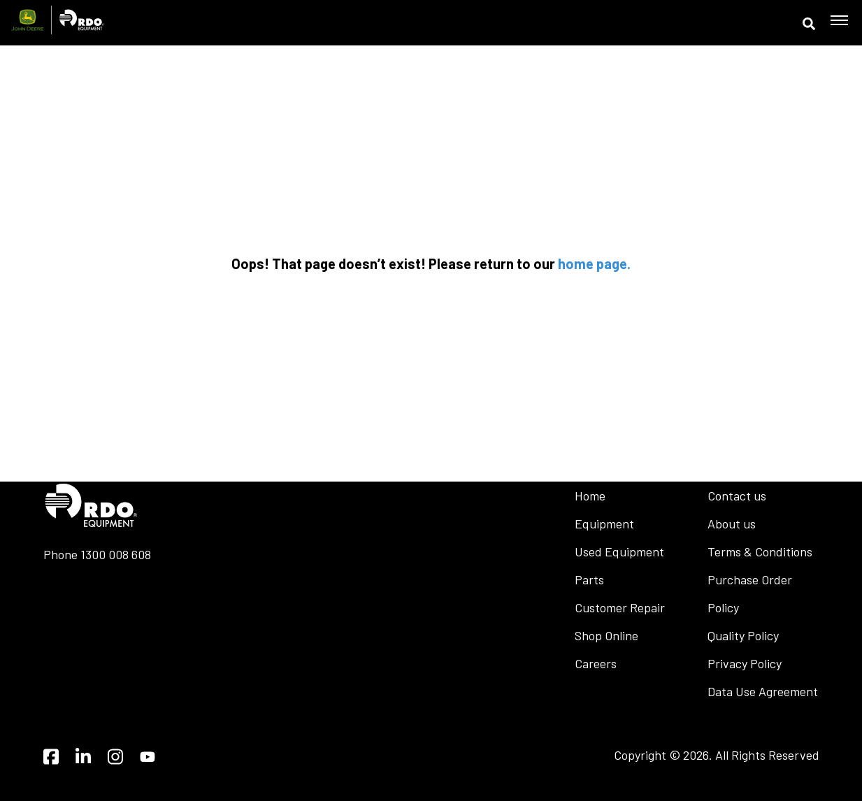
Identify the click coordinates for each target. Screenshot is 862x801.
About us (731, 523)
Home (590, 495)
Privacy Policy (744, 663)
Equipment (604, 523)
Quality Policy (743, 635)
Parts (589, 579)
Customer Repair (620, 607)
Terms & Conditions (759, 551)
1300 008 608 (115, 554)
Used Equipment (619, 551)
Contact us (736, 495)
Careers (596, 663)
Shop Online (606, 635)
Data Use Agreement (762, 691)
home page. (594, 263)
